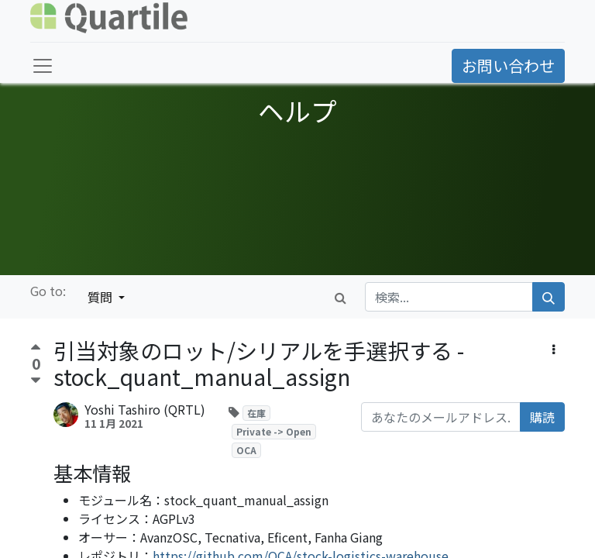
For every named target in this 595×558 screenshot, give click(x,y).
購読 (542, 417)
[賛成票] (35, 349)
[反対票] (35, 381)
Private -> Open (273, 431)
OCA (246, 449)
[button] (553, 349)
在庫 (256, 412)
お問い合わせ (508, 65)
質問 (101, 297)
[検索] (548, 297)
